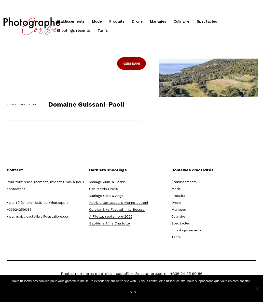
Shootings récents (73, 30)
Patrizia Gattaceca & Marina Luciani (118, 203)
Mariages (158, 21)
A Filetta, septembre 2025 (110, 216)
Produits (117, 21)
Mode (97, 21)
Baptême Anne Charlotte (109, 223)
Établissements (71, 21)
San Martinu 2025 (103, 189)
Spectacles (207, 21)
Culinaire (181, 21)
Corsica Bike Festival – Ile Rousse (117, 209)
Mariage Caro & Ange (106, 196)
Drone (137, 21)
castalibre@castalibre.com (48, 216)
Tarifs (102, 30)
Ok (134, 291)
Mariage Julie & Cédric (107, 182)
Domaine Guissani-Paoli (86, 104)
